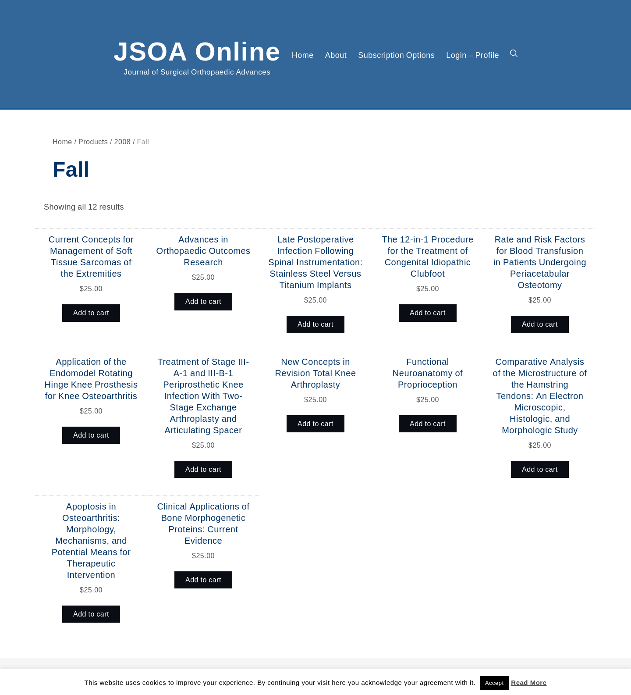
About (336, 55)
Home (303, 55)
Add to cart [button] (91, 312)
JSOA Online (197, 49)
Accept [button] (494, 683)
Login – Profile (472, 55)
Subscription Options (396, 55)
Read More (528, 682)
